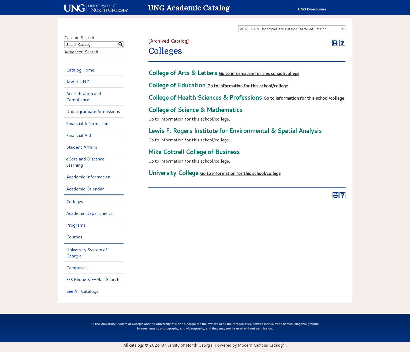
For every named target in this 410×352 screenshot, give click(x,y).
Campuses (76, 267)
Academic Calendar (85, 189)
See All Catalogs (82, 291)
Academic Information (88, 177)
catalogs (136, 345)
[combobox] (291, 28)
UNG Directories (312, 9)
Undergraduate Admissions (93, 111)
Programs (75, 225)
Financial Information (87, 123)
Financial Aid (78, 135)
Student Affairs (81, 147)
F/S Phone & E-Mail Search (92, 279)
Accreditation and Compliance (83, 96)
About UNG (78, 81)
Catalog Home (80, 70)
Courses (74, 237)
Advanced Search (81, 51)
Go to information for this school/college (259, 73)
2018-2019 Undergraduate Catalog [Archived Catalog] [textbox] (284, 29)
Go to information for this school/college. (189, 119)
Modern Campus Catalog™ (262, 345)
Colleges (74, 201)
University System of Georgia (86, 252)
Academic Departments (89, 213)
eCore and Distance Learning (85, 162)
